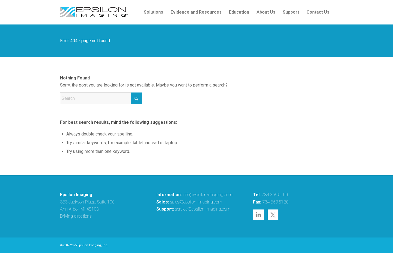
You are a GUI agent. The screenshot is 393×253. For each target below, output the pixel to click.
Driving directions (76, 216)
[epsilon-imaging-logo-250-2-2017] (94, 12)
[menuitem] (153, 12)
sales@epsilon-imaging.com (196, 202)
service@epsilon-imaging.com (202, 209)
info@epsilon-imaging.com (208, 194)
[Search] (101, 98)
